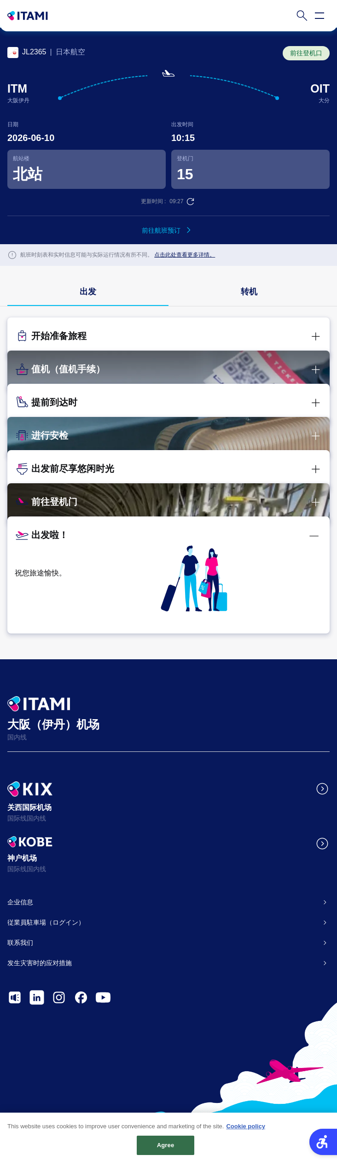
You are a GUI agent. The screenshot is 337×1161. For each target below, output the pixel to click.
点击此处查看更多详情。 (184, 255)
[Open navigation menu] (319, 15)
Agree (165, 1148)
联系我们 (20, 942)
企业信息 (20, 902)
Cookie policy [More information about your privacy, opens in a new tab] (245, 1129)
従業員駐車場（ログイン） (46, 922)
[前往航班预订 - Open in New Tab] (168, 230)
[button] (168, 337)
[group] (87, 292)
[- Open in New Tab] (14, 997)
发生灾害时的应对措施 (39, 963)
